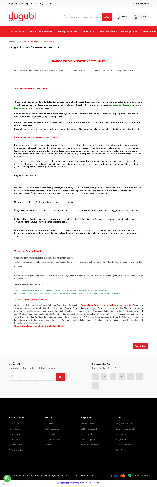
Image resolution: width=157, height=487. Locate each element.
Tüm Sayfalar (140, 346)
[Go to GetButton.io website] (7, 484)
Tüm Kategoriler (16, 452)
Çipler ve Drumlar (16, 446)
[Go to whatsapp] (7, 478)
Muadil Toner (15, 425)
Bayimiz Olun (46, 3)
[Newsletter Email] (37, 377)
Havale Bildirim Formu (90, 446)
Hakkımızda (50, 425)
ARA (106, 16)
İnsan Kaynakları (52, 441)
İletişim (48, 446)
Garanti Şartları (87, 436)
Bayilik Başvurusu (53, 431)
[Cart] (140, 17)
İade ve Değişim (87, 441)
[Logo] (22, 16)
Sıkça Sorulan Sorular (126, 431)
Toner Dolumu (15, 431)
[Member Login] (122, 17)
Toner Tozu (14, 441)
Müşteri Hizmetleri (124, 425)
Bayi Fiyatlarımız (29, 3)
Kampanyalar (51, 436)
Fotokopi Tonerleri (17, 436)
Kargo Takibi (121, 441)
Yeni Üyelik (121, 436)
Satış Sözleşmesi (87, 425)
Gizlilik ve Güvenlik (88, 431)
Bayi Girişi (13, 3)
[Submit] (60, 377)
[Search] (87, 17)
